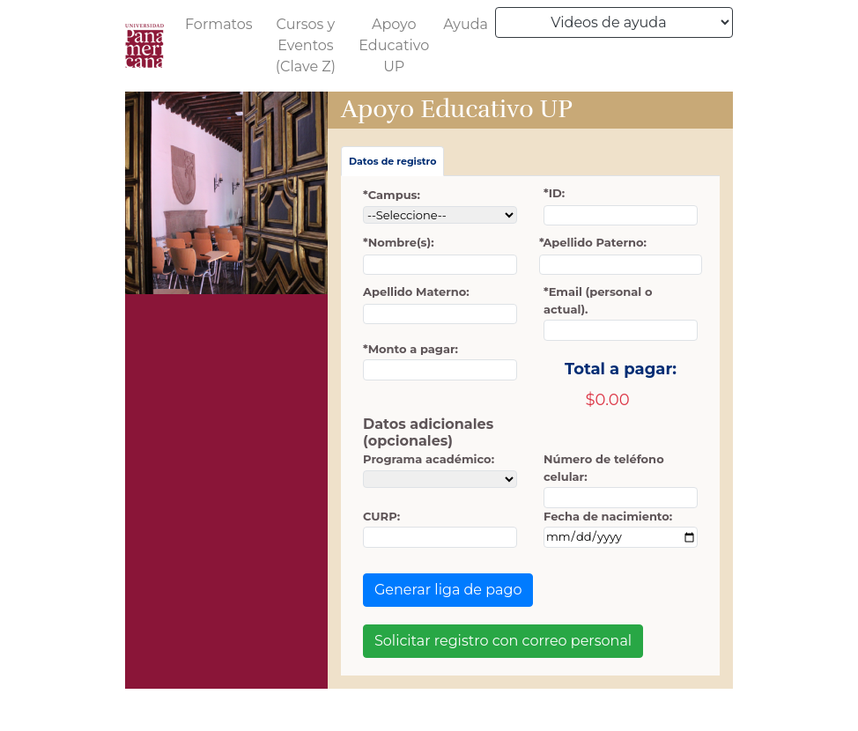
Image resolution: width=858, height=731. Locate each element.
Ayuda (465, 24)
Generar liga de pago (447, 589)
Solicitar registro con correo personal (503, 640)
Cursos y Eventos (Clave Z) (306, 45)
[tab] (392, 161)
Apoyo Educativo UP (394, 45)
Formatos (219, 24)
